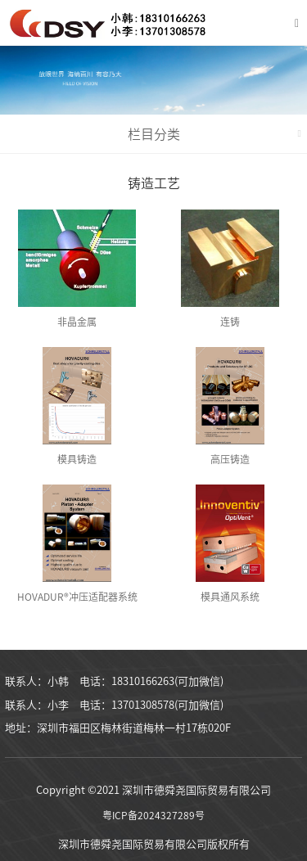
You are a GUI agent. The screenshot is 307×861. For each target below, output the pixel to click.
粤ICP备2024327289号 (153, 815)
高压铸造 (230, 459)
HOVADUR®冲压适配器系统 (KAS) (77, 600)
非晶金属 (77, 322)
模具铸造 (77, 459)
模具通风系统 (230, 597)
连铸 (230, 322)
